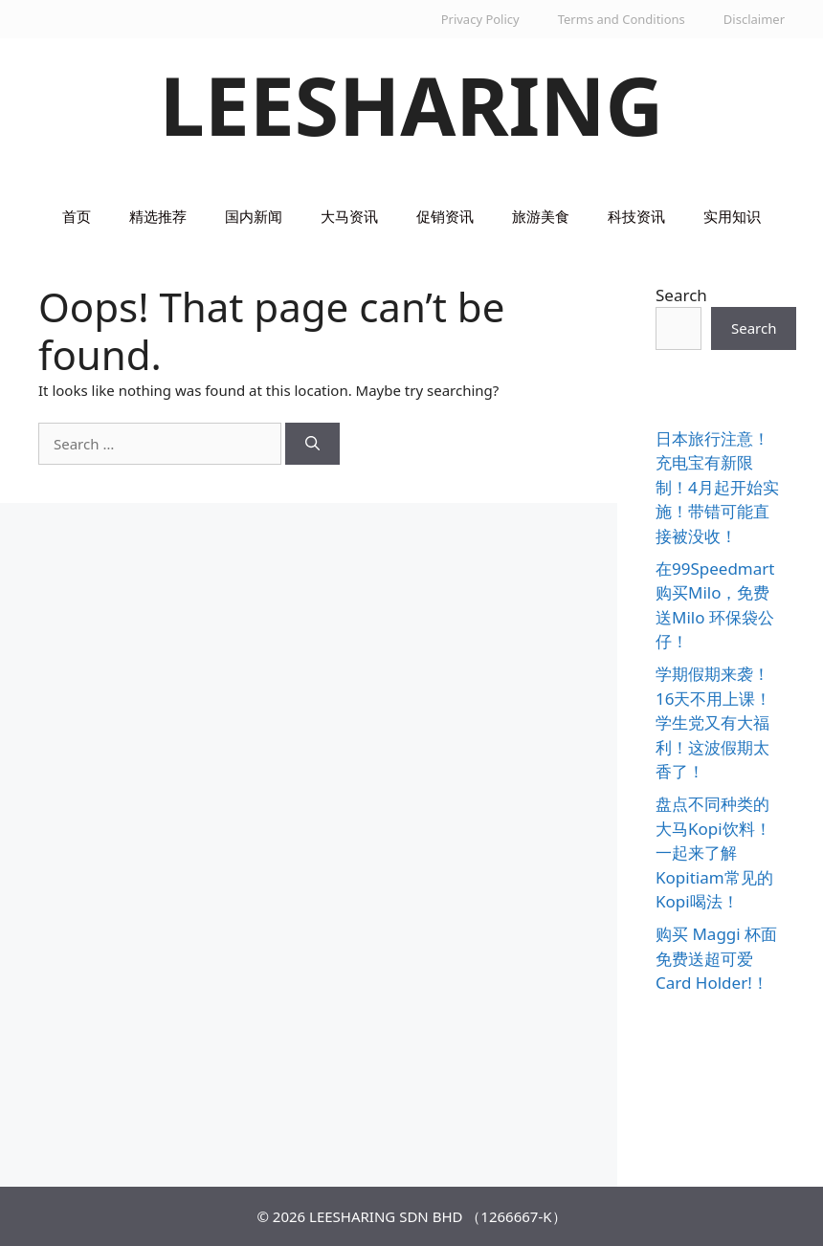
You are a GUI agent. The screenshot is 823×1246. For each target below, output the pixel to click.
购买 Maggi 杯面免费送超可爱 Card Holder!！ (716, 958)
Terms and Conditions (621, 19)
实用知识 (732, 216)
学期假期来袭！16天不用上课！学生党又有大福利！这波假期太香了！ (713, 722)
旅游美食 (540, 216)
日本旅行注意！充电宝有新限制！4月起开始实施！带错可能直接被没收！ (717, 487)
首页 (76, 216)
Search (681, 295)
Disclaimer (754, 19)
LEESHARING (412, 105)
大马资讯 (349, 216)
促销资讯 (445, 216)
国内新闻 (253, 216)
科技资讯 (636, 216)
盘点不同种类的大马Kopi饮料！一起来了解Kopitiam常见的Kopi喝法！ (714, 852)
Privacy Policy (480, 19)
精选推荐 (158, 216)
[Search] (312, 444)
